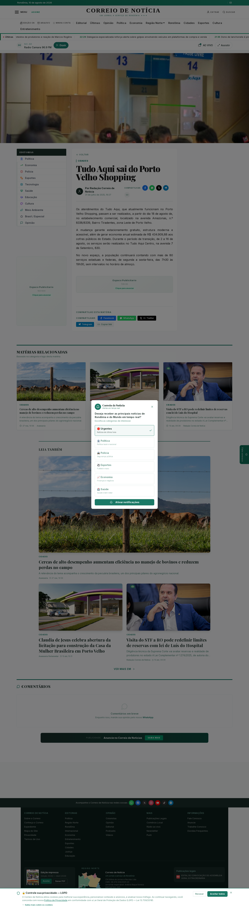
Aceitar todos (217, 894)
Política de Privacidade (55, 900)
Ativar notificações (124, 502)
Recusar (199, 894)
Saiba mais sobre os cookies (37, 905)
